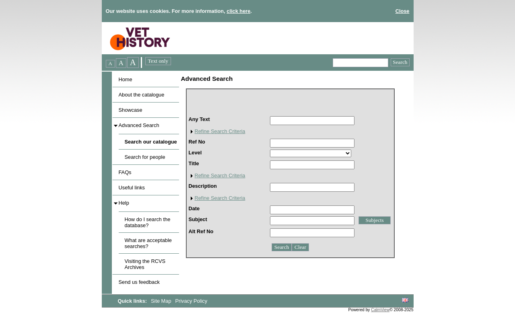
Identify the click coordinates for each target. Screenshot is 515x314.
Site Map (162, 301)
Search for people (145, 157)
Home (125, 79)
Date (194, 208)
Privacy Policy (191, 301)
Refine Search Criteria (220, 131)
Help (124, 203)
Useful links (132, 188)
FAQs (125, 172)
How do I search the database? (148, 222)
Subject (198, 219)
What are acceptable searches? (148, 243)
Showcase (130, 110)
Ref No (197, 142)
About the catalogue (142, 95)
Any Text (199, 119)
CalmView (380, 310)
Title (194, 163)
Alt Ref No (201, 231)
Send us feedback (139, 282)
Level (195, 153)
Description (203, 186)
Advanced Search (139, 125)
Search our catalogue (151, 142)
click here (238, 11)
